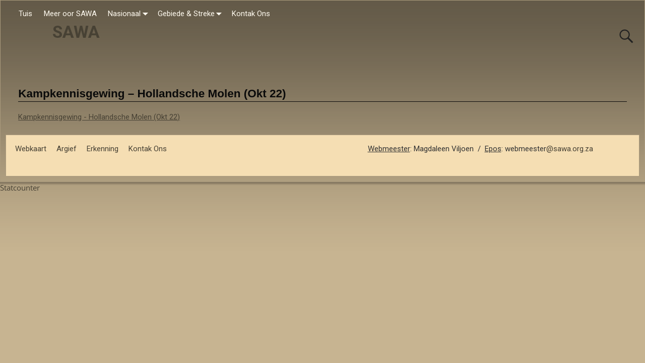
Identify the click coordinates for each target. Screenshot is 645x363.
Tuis (25, 13)
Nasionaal (130, 14)
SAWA (76, 32)
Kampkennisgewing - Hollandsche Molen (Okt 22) (99, 117)
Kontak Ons (251, 13)
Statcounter (20, 188)
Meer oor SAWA (70, 13)
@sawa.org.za (569, 148)
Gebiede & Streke (192, 14)
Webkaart (30, 148)
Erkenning (102, 148)
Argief (66, 148)
